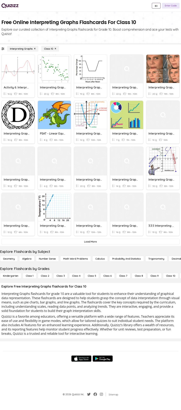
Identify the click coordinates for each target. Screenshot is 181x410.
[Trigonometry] (156, 259)
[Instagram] (101, 394)
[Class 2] (45, 276)
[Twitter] (89, 394)
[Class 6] (107, 276)
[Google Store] (103, 359)
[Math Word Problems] (75, 259)
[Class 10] (50, 49)
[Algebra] (26, 259)
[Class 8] (139, 276)
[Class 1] (29, 276)
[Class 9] (154, 276)
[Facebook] (95, 394)
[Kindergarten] (10, 276)
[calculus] (100, 259)
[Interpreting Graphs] (22, 49)
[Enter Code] (171, 6)
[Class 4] (76, 276)
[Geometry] (9, 259)
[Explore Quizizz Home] (9, 5)
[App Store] (81, 359)
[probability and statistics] (126, 259)
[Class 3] (60, 276)
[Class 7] (123, 276)
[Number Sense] (47, 259)
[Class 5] (92, 276)
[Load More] (90, 242)
